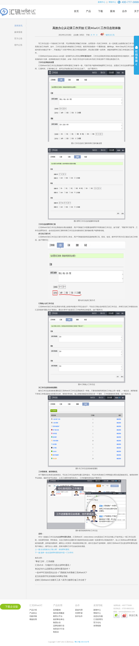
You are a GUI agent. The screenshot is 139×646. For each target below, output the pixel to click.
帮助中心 (112, 2)
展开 (136, 57)
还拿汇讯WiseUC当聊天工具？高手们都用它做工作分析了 (60, 580)
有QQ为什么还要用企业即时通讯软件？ (52, 569)
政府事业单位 (58, 619)
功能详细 (33, 616)
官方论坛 (97, 622)
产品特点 (33, 613)
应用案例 (57, 610)
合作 (124, 11)
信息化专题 (98, 616)
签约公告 (18, 45)
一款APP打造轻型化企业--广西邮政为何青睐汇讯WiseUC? (61, 572)
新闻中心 (101, 2)
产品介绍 (33, 610)
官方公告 (18, 38)
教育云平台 (57, 616)
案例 (112, 11)
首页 (76, 11)
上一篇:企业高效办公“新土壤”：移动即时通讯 (52, 549)
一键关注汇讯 (107, 35)
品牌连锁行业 (58, 626)
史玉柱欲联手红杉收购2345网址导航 (51, 576)
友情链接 (97, 626)
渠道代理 (79, 610)
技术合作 (79, 616)
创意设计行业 (58, 629)
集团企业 (57, 622)
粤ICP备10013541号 (82, 642)
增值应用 (33, 619)
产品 (88, 11)
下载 (100, 11)
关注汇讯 (133, 615)
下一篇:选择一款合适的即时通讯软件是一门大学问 (54, 553)
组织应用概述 (58, 613)
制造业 (56, 632)
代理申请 (79, 613)
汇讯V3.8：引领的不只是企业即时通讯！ (53, 565)
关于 (136, 11)
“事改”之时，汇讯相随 (44, 561)
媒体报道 (18, 32)
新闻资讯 (18, 25)
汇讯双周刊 (98, 619)
